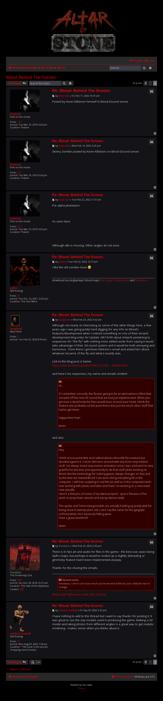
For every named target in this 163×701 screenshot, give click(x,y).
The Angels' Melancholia (114, 280)
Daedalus (15, 572)
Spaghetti (16, 329)
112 (19, 121)
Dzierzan (15, 114)
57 (18, 295)
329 (19, 580)
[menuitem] (150, 61)
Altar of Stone (97, 594)
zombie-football (20, 633)
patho (13, 288)
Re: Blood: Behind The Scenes (81, 90)
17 (18, 641)
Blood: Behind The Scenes (31, 77)
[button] (145, 83)
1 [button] (150, 83)
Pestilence (141, 280)
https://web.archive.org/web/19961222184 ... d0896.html (89, 365)
